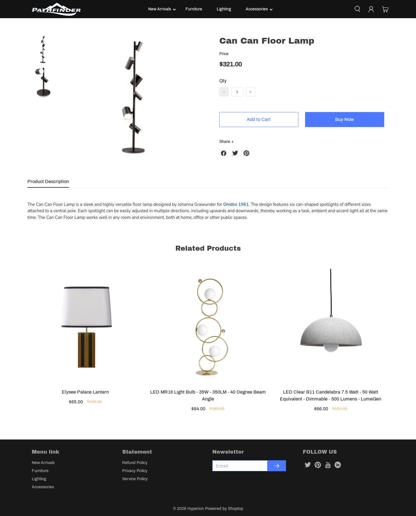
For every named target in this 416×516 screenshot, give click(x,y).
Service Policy (135, 479)
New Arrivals (159, 9)
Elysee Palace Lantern (85, 392)
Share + (226, 141)
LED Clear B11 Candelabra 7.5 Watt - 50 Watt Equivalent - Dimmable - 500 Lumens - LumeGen (330, 395)
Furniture (193, 9)
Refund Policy (134, 463)
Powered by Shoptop (224, 508)
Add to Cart (259, 119)
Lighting (224, 9)
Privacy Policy (134, 471)
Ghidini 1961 (236, 204)
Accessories (257, 9)
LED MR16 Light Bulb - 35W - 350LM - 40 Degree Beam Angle (208, 395)
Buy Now (344, 119)
